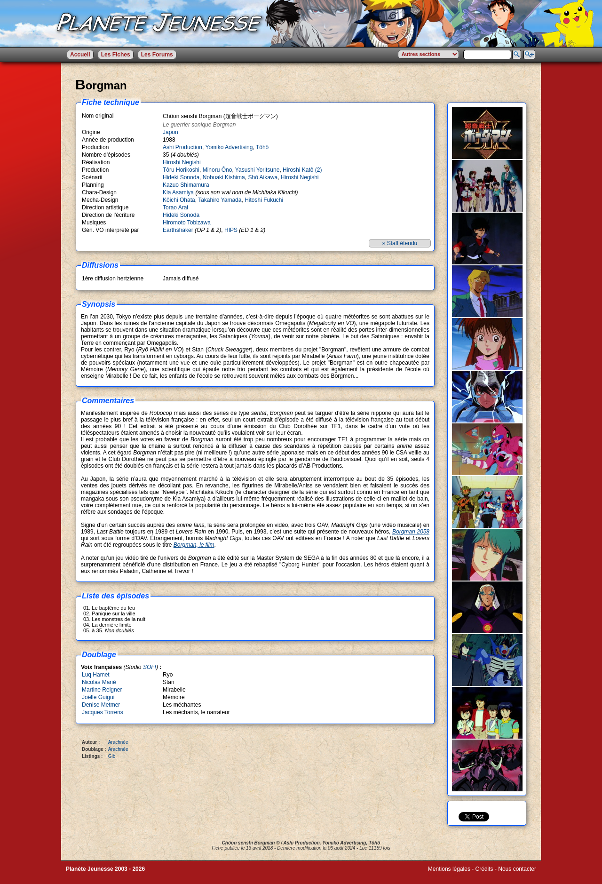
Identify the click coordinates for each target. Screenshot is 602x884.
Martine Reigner (102, 689)
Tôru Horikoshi (181, 170)
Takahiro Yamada (219, 200)
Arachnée (118, 742)
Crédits (484, 869)
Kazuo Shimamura (186, 185)
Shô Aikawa (262, 177)
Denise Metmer (101, 704)
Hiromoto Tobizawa (187, 222)
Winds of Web (445, 875)
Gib (112, 756)
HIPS (231, 230)
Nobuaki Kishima (224, 177)
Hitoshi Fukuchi (264, 200)
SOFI (149, 667)
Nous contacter (517, 869)
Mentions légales (449, 869)
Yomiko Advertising (229, 147)
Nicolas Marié (99, 682)
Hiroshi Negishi (182, 162)
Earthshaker (179, 230)
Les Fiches (115, 54)
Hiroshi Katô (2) (302, 170)
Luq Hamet (96, 674)
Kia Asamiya (178, 192)
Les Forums (157, 54)
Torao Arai (175, 207)
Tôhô (262, 147)
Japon (170, 132)
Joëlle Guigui (98, 697)
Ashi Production (182, 147)
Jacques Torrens (102, 712)
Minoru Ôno (217, 170)
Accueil (80, 54)
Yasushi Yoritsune (257, 170)
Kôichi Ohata (179, 200)
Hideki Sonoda (181, 177)
